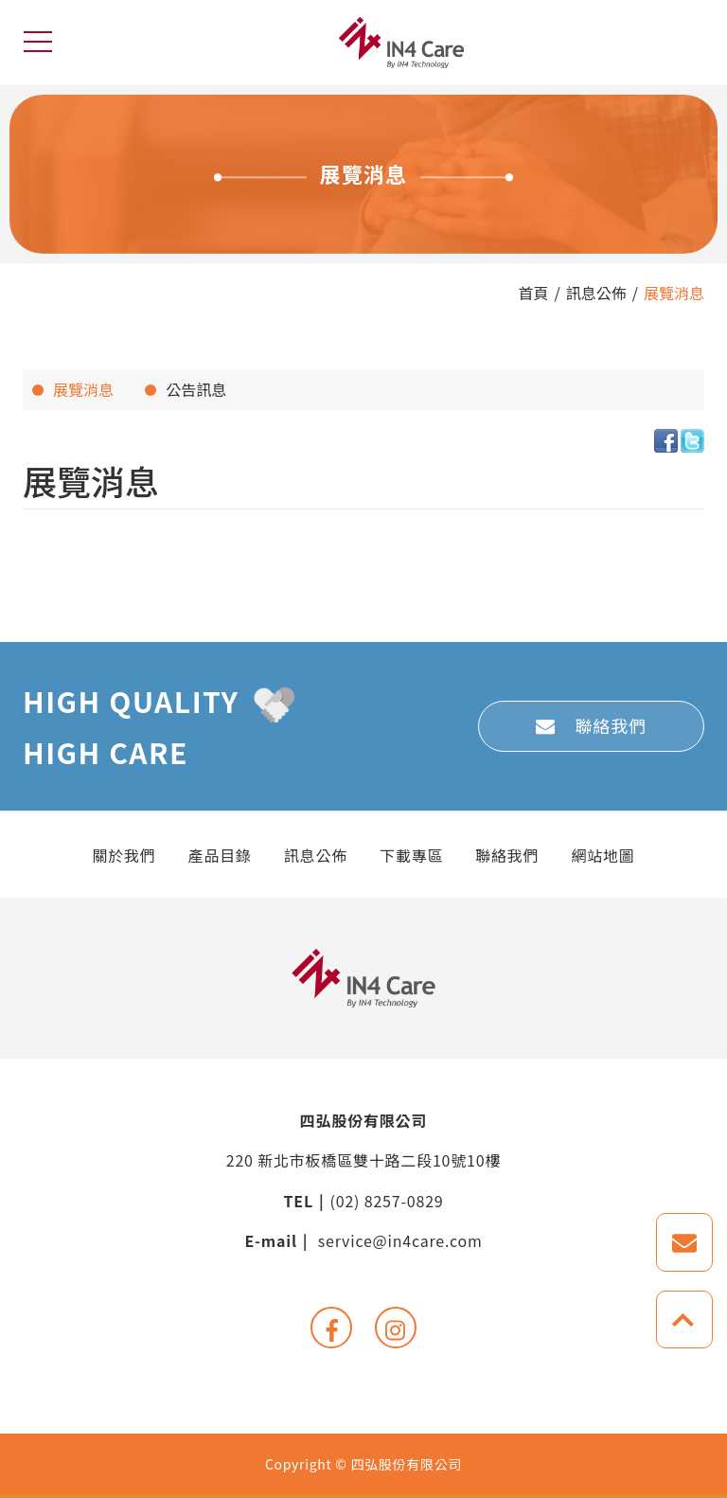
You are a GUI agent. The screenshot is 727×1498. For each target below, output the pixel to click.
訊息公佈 (596, 292)
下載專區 (411, 855)
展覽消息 (674, 292)
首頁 (533, 292)
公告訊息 (196, 389)
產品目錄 (220, 855)
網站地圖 (602, 855)
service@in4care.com (400, 1240)
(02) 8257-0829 (387, 1200)
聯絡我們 (611, 725)
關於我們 (123, 855)
